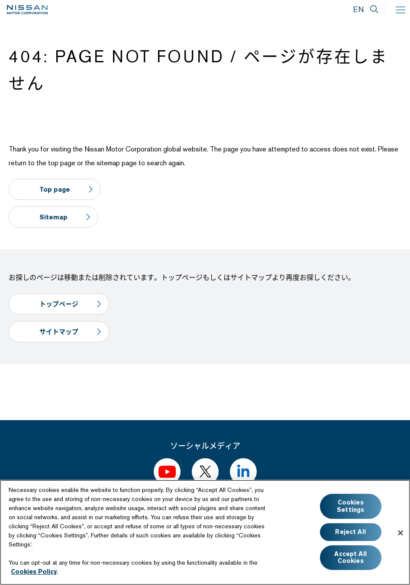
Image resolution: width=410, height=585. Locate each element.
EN (358, 9)
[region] (205, 532)
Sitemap (53, 217)
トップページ (58, 304)
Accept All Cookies (350, 557)
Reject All (350, 532)
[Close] (400, 532)
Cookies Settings (350, 506)
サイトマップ (58, 332)
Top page (54, 189)
